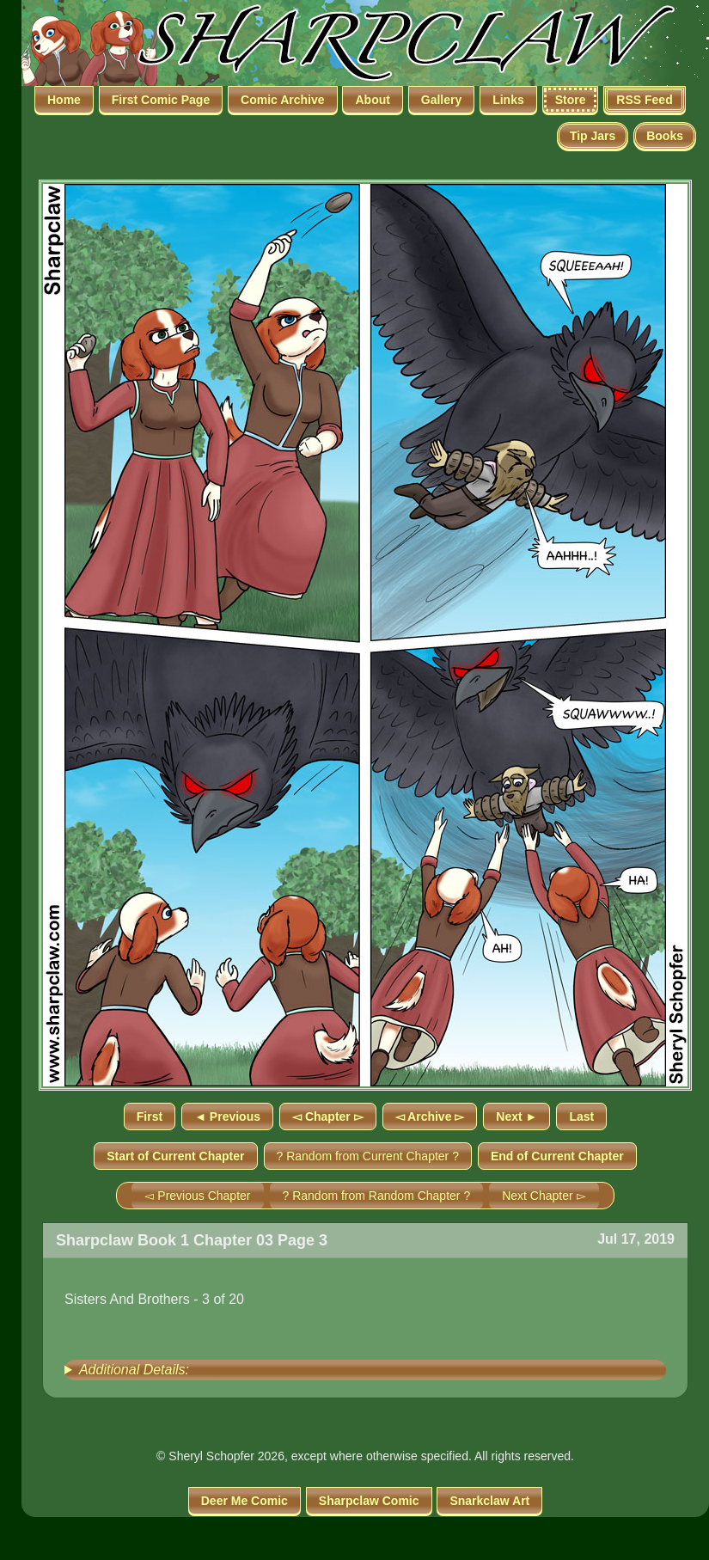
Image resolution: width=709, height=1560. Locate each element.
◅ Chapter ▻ (328, 1116)
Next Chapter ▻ (543, 1195)
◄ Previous (227, 1116)
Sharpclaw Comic (369, 1501)
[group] (365, 1370)
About (372, 100)
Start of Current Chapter (175, 1156)
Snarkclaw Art (489, 1501)
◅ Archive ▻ (430, 1116)
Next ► (516, 1116)
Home (64, 100)
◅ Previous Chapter (197, 1195)
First (149, 1116)
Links (508, 100)
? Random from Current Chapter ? (368, 1156)
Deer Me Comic (244, 1501)
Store (570, 100)
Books (664, 136)
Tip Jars (592, 136)
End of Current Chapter (557, 1156)
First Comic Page (161, 100)
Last (581, 1116)
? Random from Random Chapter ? (377, 1195)
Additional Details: (134, 1369)
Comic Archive (283, 100)
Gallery (441, 100)
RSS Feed (644, 100)
